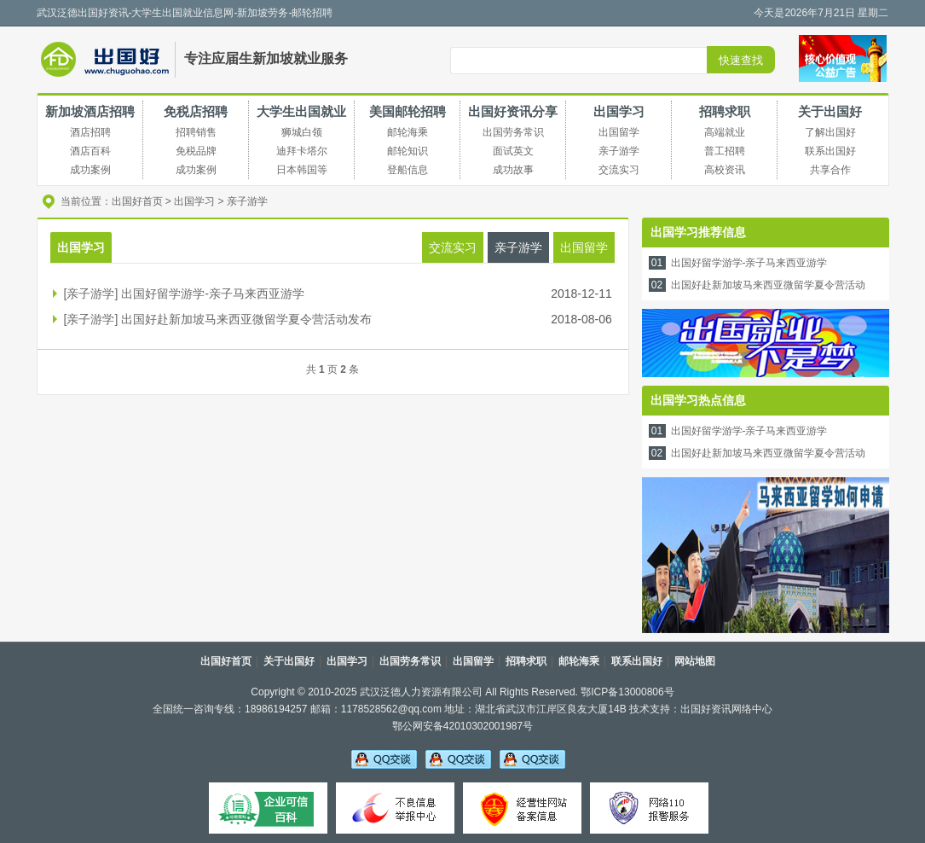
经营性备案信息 (522, 808)
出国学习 (619, 111)
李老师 (458, 758)
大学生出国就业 (301, 111)
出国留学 (584, 247)
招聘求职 (724, 111)
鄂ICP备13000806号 (627, 692)
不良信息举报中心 (395, 808)
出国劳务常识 (410, 661)
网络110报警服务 (649, 808)
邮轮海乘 (578, 661)
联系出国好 (636, 661)
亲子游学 (247, 201)
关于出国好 (830, 111)
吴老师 (384, 758)
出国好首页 (137, 201)
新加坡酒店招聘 (90, 111)
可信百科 (268, 808)
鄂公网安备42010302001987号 (462, 726)
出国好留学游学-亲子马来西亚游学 (212, 293)
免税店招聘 (196, 111)
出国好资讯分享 (513, 111)
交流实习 (453, 247)
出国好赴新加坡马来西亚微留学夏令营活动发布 (246, 319)
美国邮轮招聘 (407, 111)
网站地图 (694, 661)
